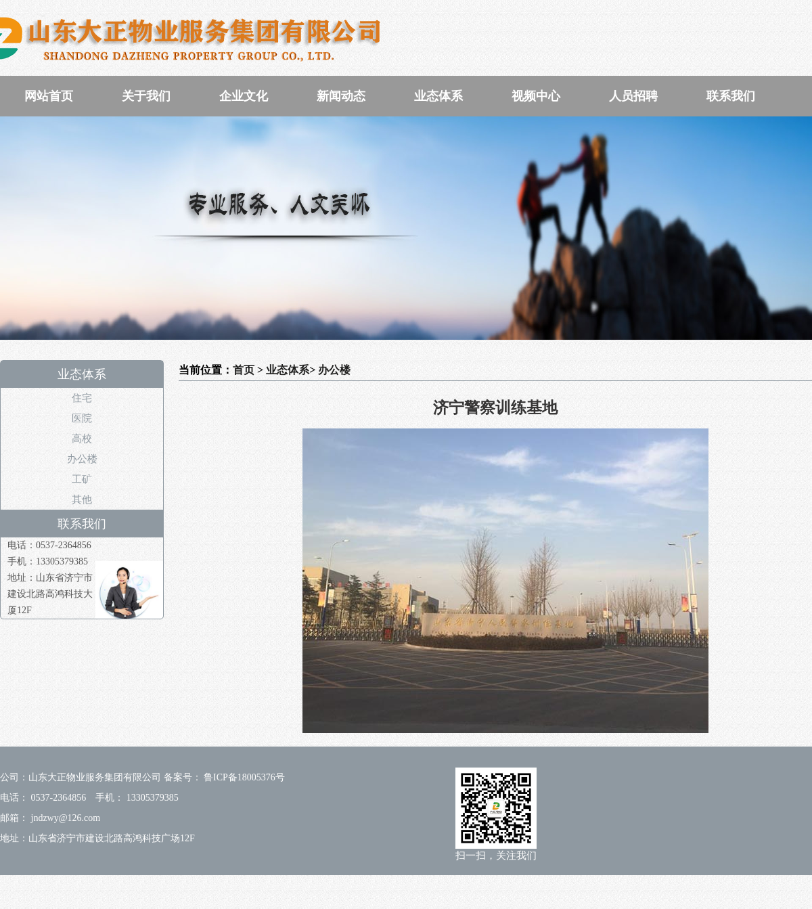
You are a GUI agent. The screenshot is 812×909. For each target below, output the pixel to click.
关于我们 (146, 96)
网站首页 (48, 96)
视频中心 (536, 96)
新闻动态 (341, 96)
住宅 (82, 398)
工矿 (82, 479)
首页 (243, 370)
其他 (82, 499)
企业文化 (243, 96)
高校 (82, 438)
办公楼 (82, 458)
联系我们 (730, 96)
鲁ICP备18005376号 (243, 777)
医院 (82, 418)
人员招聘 (633, 96)
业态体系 (438, 96)
